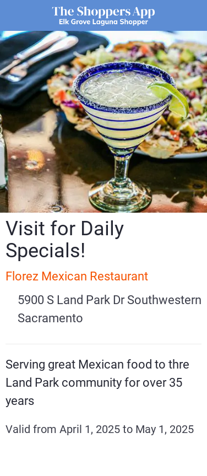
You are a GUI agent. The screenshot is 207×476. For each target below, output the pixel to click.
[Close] (15, 15)
